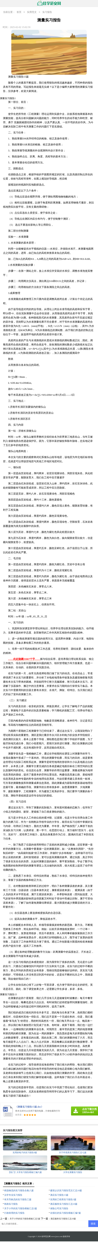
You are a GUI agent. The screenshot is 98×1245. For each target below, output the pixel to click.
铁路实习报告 (11, 1204)
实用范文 (32, 12)
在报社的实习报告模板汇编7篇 (65, 1213)
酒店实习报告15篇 (59, 1195)
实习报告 (47, 12)
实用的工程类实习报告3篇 (63, 1199)
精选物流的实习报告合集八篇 (19, 1190)
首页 (19, 12)
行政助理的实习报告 (14, 1213)
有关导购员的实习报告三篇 (17, 1199)
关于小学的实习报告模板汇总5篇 (20, 1208)
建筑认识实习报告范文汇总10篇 (66, 1190)
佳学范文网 (46, 1236)
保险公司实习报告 (59, 1208)
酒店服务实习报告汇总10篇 (63, 1204)
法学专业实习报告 (13, 1195)
